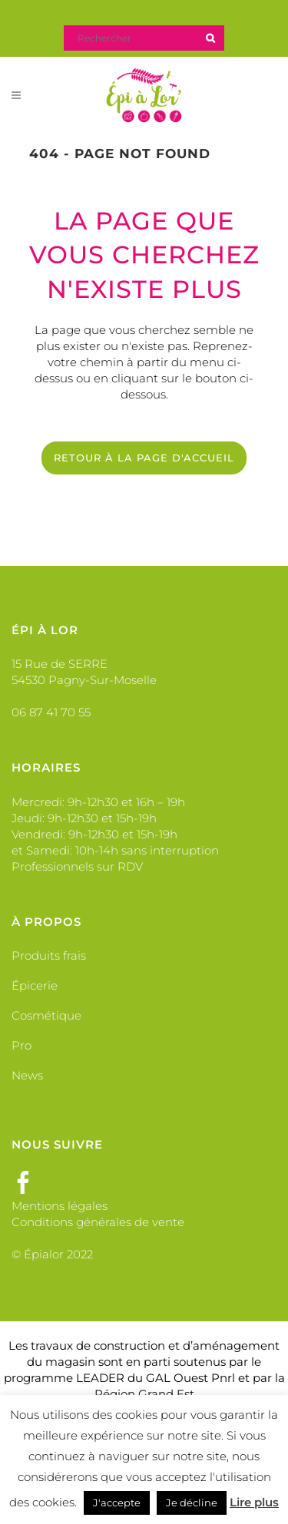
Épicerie (35, 985)
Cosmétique (46, 1015)
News (27, 1075)
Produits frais (49, 955)
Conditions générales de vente (98, 1222)
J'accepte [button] (117, 1502)
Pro (21, 1045)
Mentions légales (60, 1205)
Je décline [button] (191, 1502)
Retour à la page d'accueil (144, 457)
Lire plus (254, 1502)
